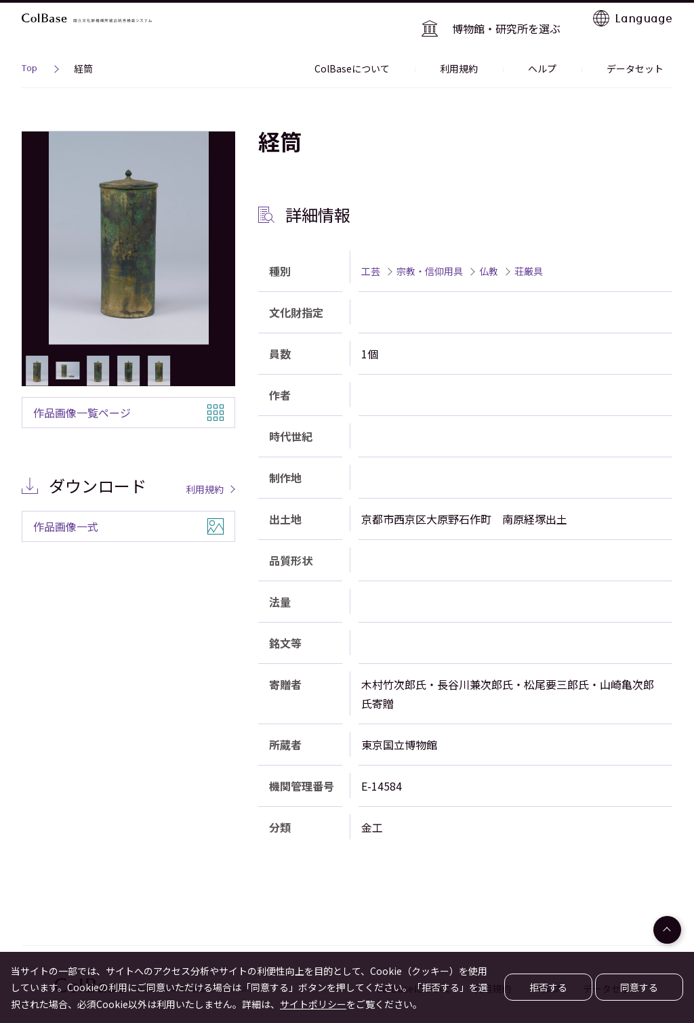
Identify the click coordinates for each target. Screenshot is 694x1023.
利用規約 (503, 50)
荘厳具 (528, 252)
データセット (643, 50)
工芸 (370, 252)
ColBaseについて (413, 50)
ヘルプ (568, 50)
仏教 (488, 252)
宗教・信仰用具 (429, 252)
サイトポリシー (313, 1004)
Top (29, 51)
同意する (639, 987)
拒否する (548, 987)
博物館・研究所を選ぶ (517, 17)
